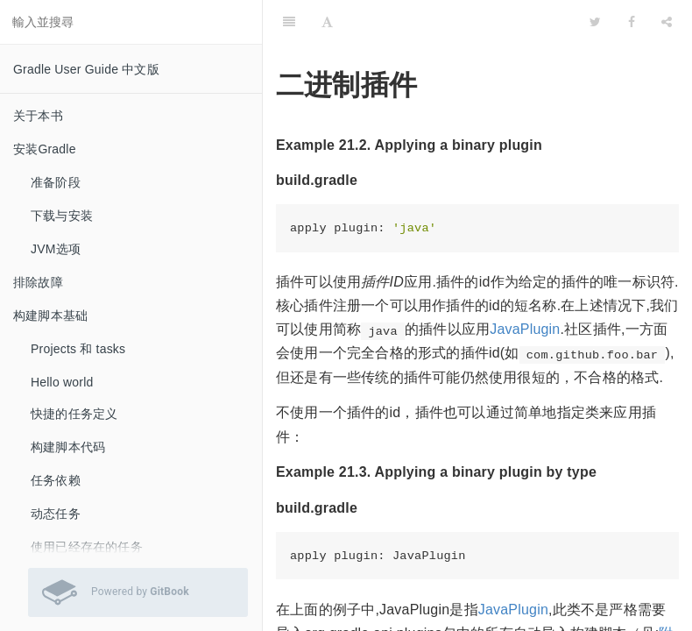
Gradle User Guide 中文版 (86, 69)
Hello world (62, 382)
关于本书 (38, 116)
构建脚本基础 (50, 315)
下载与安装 (62, 216)
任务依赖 (56, 480)
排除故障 (38, 282)
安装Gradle (44, 149)
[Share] (666, 22)
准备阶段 (56, 182)
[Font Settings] (327, 22)
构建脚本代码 (68, 447)
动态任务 (56, 514)
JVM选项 (56, 249)
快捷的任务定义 (74, 414)
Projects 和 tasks (78, 349)
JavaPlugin (525, 329)
